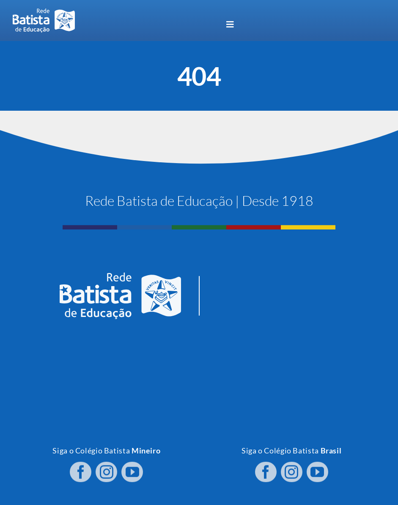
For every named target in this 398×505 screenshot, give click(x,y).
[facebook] (80, 470)
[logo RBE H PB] (44, 12)
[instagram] (106, 470)
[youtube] (132, 470)
